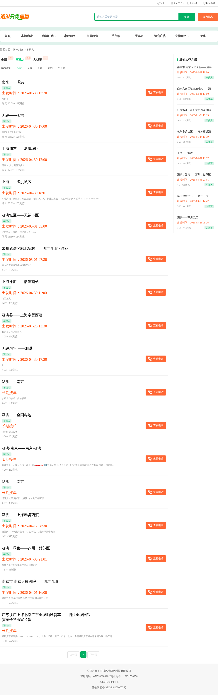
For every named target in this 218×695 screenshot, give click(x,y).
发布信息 (208, 16)
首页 (8, 36)
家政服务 (70, 36)
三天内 (38, 68)
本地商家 (27, 36)
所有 (19, 68)
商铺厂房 (48, 36)
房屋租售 (92, 36)
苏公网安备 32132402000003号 (109, 687)
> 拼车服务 (17, 49)
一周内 (49, 68)
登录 (162, 3)
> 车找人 (29, 49)
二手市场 (114, 36)
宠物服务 (181, 36)
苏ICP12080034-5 (108, 682)
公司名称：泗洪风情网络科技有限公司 (109, 670)
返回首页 (5, 49)
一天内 (28, 68)
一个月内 (60, 68)
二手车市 (138, 36)
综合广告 (160, 36)
